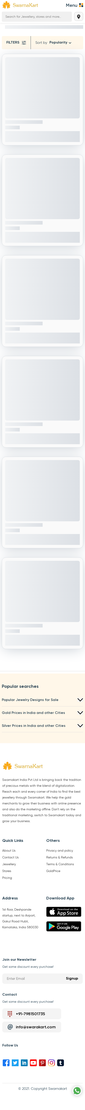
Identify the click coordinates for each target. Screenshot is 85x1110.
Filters (16, 43)
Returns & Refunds (59, 857)
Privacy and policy (59, 850)
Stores (6, 871)
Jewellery (9, 864)
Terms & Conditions (60, 864)
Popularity (58, 42)
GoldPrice (53, 871)
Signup (72, 978)
